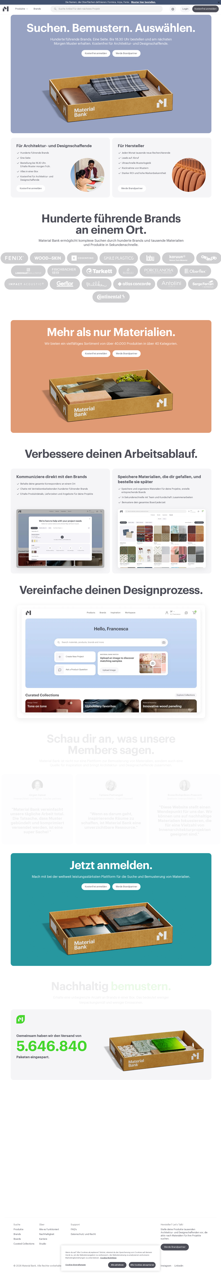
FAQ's (74, 1229)
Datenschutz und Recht (83, 1234)
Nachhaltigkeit (46, 1234)
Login (185, 9)
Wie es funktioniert (49, 1229)
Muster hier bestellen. (143, 2)
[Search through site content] (108, 9)
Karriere (43, 1239)
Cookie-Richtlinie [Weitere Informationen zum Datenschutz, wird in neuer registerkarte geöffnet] (108, 1258)
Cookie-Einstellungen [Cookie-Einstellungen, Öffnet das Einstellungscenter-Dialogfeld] (75, 1265)
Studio (42, 1244)
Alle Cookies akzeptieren (142, 1265)
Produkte (20, 8)
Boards (17, 1239)
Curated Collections (24, 1244)
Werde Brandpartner (174, 1247)
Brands (37, 9)
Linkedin (178, 1266)
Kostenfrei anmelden (205, 9)
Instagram (166, 1266)
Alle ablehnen (117, 1265)
